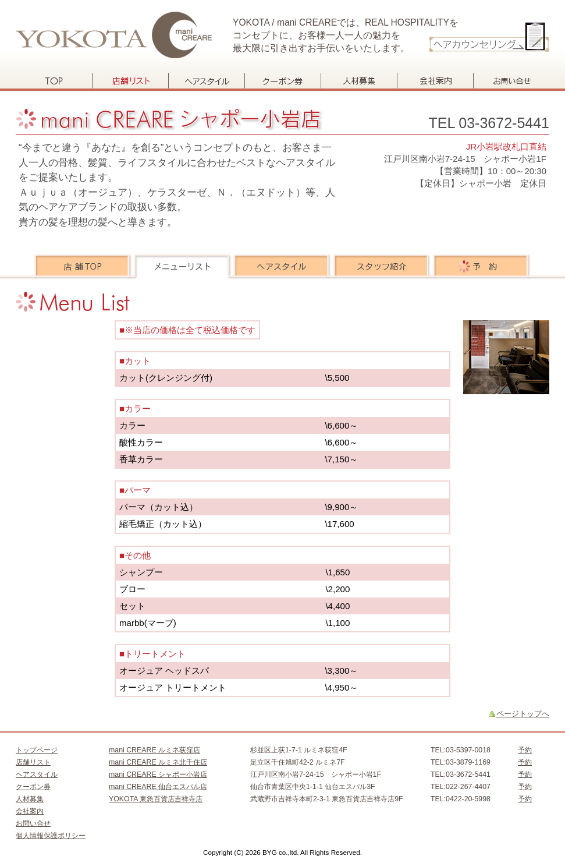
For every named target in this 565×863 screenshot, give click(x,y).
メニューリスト (183, 266)
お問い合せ (511, 81)
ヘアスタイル (206, 81)
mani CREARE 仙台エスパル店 (158, 787)
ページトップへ (522, 713)
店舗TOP (83, 266)
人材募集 (359, 81)
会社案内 (435, 81)
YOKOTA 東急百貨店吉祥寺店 (155, 799)
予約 (481, 266)
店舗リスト (130, 81)
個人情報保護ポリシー (51, 836)
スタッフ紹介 (382, 266)
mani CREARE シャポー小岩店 (158, 774)
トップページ (54, 81)
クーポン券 (282, 81)
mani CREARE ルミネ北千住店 (158, 762)
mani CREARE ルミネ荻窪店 (154, 750)
